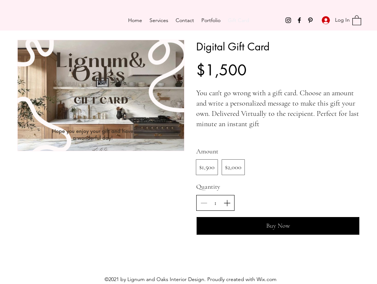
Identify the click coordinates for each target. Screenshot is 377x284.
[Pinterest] (310, 20)
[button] (356, 20)
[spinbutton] (215, 202)
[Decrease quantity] (204, 202)
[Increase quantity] (227, 202)
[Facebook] (299, 20)
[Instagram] (288, 20)
